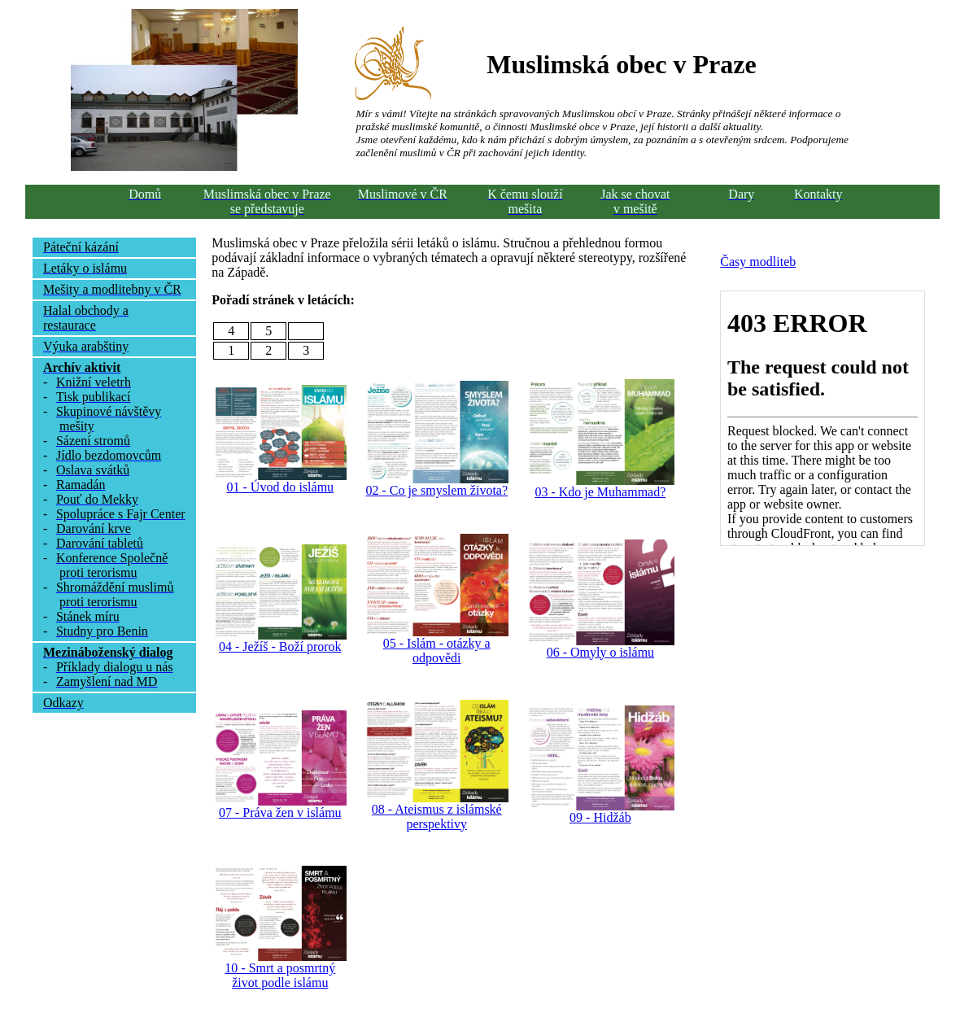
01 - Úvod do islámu (280, 487)
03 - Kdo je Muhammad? (600, 492)
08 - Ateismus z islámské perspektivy (437, 816)
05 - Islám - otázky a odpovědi (437, 650)
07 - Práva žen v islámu (280, 812)
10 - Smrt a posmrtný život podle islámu (280, 975)
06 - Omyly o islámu (600, 652)
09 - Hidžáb (600, 817)
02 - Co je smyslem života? (436, 490)
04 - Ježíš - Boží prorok (280, 646)
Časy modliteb (758, 262)
